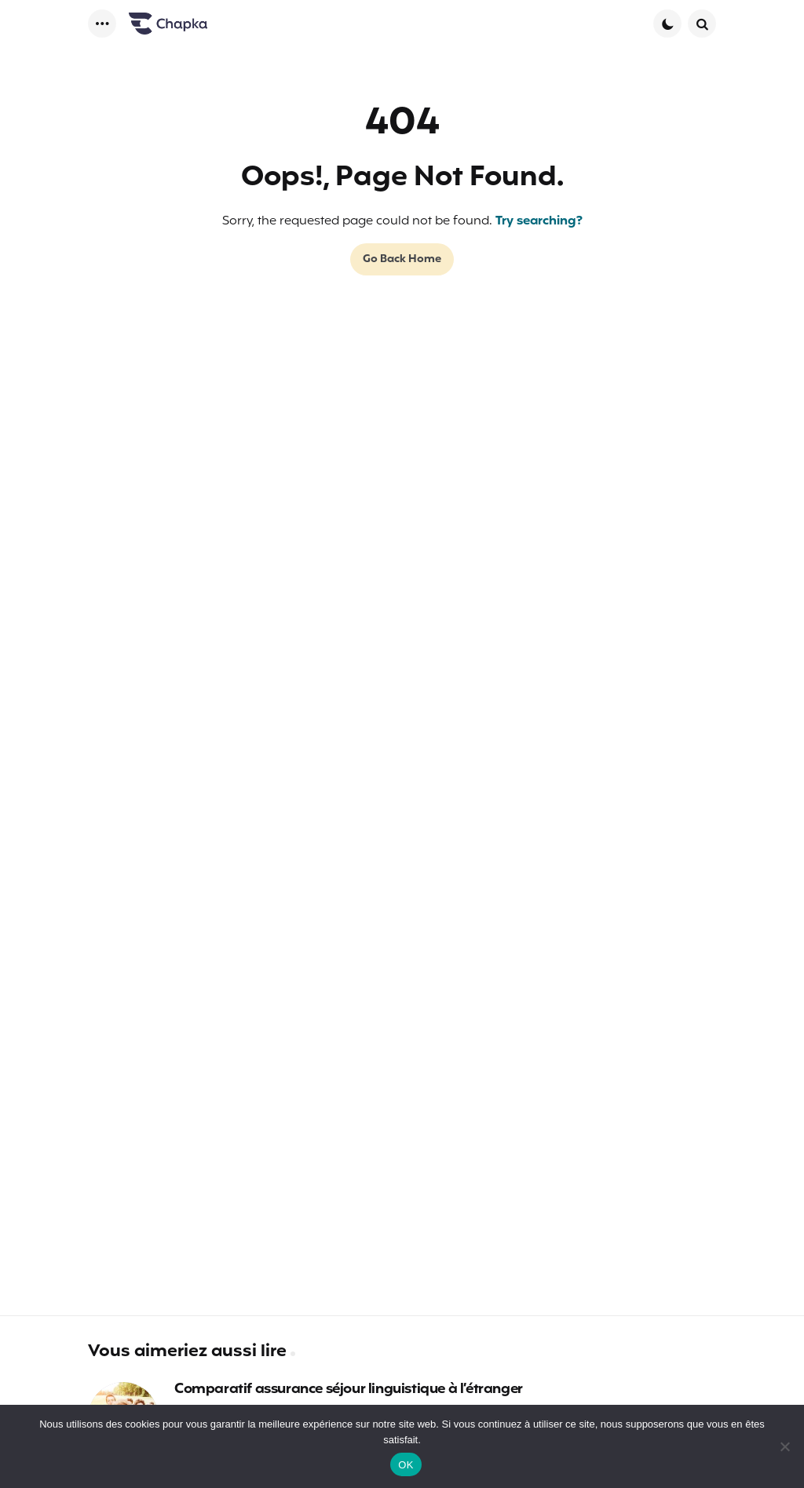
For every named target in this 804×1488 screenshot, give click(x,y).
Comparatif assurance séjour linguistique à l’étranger (348, 1390)
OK (405, 1465)
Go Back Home (402, 259)
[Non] (784, 1446)
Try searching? (539, 221)
